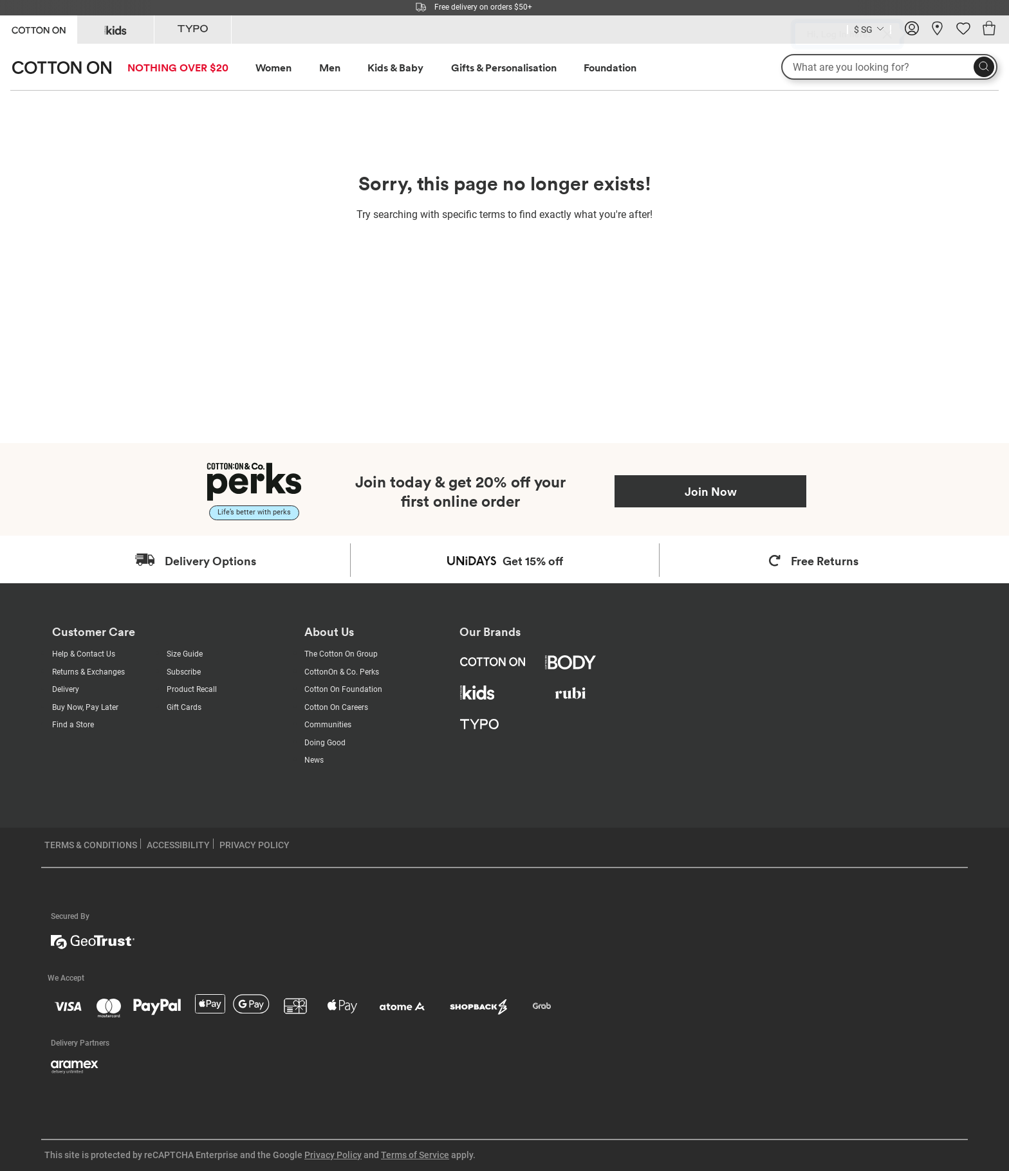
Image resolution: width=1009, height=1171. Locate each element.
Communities (327, 724)
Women (273, 67)
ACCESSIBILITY (178, 845)
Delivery (65, 689)
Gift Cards (184, 707)
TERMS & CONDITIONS (90, 845)
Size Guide (185, 653)
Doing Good (325, 742)
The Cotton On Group (341, 653)
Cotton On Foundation (343, 689)
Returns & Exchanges (88, 671)
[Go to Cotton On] (38, 28)
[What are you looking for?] (889, 66)
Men (329, 67)
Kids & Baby (395, 67)
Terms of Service (415, 1155)
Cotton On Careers (336, 707)
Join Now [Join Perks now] (711, 491)
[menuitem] (189, 68)
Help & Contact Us (83, 653)
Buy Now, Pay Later (85, 707)
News (314, 760)
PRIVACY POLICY (254, 845)
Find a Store (73, 724)
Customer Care (93, 631)
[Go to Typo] (192, 29)
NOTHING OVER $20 (177, 67)
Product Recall (192, 689)
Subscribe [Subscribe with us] (184, 671)
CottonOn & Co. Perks (341, 671)
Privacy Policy (333, 1155)
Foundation (610, 67)
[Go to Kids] (115, 29)
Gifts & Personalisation (504, 67)
